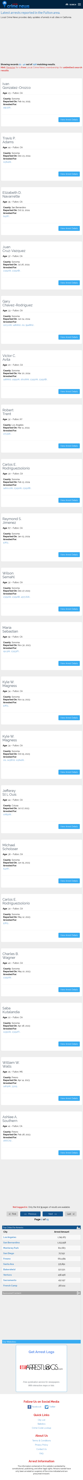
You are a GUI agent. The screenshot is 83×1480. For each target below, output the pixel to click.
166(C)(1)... (8, 1141)
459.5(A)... (7, 107)
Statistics (41, 1424)
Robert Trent (7, 412)
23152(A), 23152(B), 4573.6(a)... (17, 597)
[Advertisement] (41, 41)
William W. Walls (10, 1064)
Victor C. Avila (9, 358)
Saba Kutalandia (11, 1010)
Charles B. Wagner (10, 956)
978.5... (6, 542)
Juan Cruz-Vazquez (13, 249)
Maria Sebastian (10, 629)
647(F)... (6, 216)
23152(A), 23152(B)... (12, 271)
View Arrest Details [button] (69, 119)
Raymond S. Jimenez (12, 521)
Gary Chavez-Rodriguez (17, 303)
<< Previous (30, 1214)
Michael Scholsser (10, 847)
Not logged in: (20, 1207)
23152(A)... (7, 977)
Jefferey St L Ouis (9, 793)
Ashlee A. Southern (9, 1119)
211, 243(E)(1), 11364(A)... (14, 760)
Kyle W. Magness (9, 684)
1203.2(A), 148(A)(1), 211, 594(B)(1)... (19, 325)
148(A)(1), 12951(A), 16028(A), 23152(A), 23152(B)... (25, 379)
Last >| (70, 1214)
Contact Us (41, 1449)
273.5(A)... (7, 434)
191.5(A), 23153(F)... (11, 651)
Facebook (34, 1407)
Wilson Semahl (8, 575)
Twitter (50, 1407)
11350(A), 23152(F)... (12, 1032)
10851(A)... (7, 814)
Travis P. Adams (8, 140)
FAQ (41, 1453)
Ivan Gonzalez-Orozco (16, 86)
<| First (12, 1214)
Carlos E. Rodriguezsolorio (16, 466)
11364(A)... (7, 162)
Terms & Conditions (41, 1440)
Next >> (53, 1214)
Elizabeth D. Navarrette (12, 194)
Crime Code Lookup (41, 1428)
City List (41, 1420)
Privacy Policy (41, 1445)
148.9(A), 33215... (10, 1086)
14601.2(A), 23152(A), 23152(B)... (17, 488)
